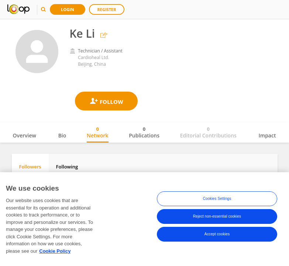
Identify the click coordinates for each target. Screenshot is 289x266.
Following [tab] (67, 166)
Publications (144, 132)
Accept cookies (217, 235)
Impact (267, 135)
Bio (62, 135)
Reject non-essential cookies (217, 217)
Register (106, 9)
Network (98, 132)
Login (67, 9)
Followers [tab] (30, 166)
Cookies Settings (217, 200)
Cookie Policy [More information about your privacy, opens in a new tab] (54, 252)
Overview (24, 135)
